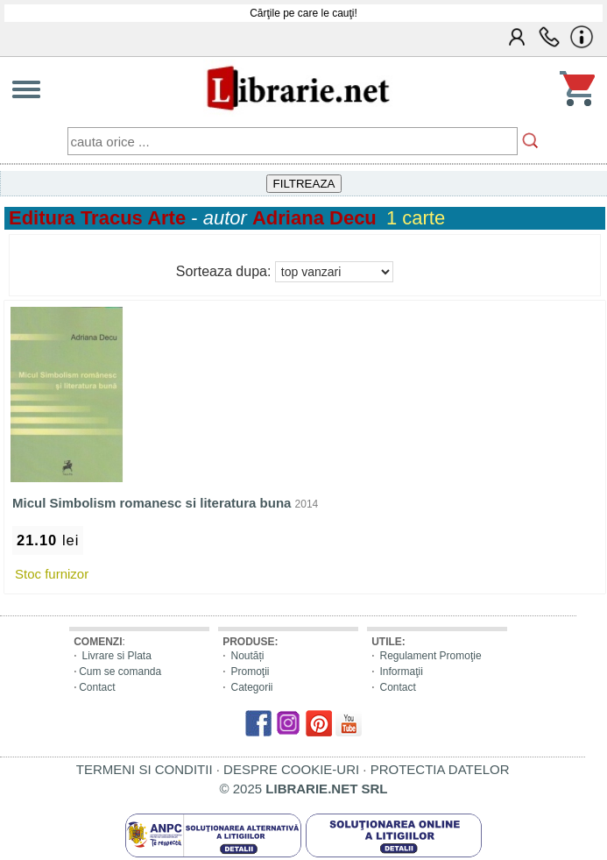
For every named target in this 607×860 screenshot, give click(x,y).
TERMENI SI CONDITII (144, 769)
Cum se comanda (120, 671)
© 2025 (304, 788)
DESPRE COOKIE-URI (291, 769)
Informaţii (401, 671)
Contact (97, 687)
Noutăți (248, 656)
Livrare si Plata (117, 656)
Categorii (252, 687)
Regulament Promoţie (431, 656)
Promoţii (250, 671)
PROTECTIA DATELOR (440, 769)
